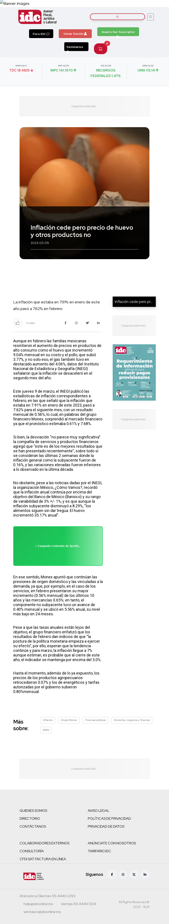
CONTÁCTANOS (33, 826)
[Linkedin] (145, 874)
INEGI (46, 730)
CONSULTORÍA (32, 851)
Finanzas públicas (95, 720)
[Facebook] (112, 874)
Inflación (48, 720)
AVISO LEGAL (98, 810)
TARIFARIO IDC (99, 851)
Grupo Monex (69, 720)
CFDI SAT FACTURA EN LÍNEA (43, 859)
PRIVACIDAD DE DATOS (106, 826)
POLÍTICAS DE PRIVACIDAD (109, 818)
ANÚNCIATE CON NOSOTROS (112, 843)
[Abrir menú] (150, 16)
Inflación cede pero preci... (136, 301)
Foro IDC (41, 34)
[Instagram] (123, 874)
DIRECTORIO (30, 818)
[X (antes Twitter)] (134, 874)
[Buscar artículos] (117, 16)
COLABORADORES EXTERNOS (44, 843)
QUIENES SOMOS (33, 810)
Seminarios (74, 48)
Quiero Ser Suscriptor (118, 33)
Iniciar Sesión (75, 34)
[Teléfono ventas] (78, 904)
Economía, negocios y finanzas (132, 720)
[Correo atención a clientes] (38, 904)
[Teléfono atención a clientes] (47, 896)
